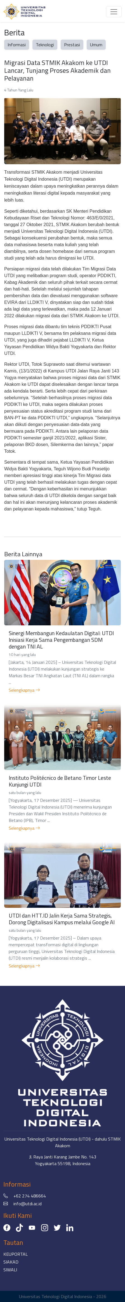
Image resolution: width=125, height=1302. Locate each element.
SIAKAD (10, 1262)
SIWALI (10, 1269)
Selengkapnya (24, 690)
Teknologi (45, 44)
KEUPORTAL (15, 1254)
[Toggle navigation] (114, 11)
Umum (96, 44)
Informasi (17, 44)
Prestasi (72, 44)
